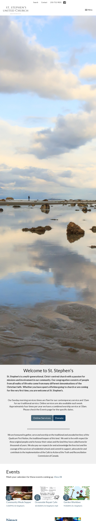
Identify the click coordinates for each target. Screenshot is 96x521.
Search (35, 2)
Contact (44, 2)
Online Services (42, 417)
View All (58, 476)
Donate (59, 417)
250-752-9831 (56, 2)
